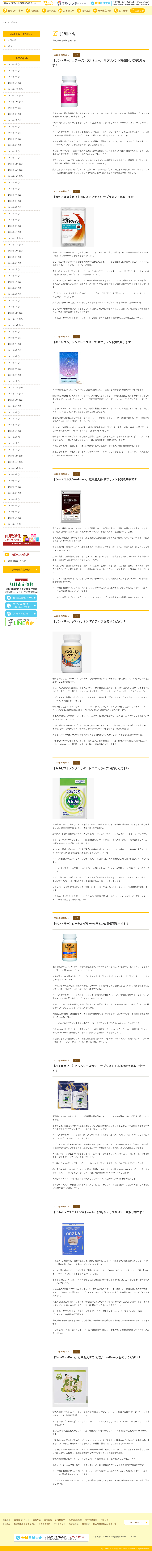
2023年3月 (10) (15, 294)
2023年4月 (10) (15, 288)
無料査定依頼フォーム (23, 597)
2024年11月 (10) (15, 170)
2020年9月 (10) (15, 474)
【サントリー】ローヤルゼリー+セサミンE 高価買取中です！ (91, 923)
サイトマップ (59, 1524)
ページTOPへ (136, 1522)
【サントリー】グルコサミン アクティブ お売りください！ (89, 621)
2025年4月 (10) (15, 139)
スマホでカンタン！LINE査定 (21, 622)
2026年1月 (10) (15, 83)
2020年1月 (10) (15, 518)
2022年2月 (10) (15, 375)
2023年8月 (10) (15, 263)
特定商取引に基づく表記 (24, 1524)
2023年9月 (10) (15, 257)
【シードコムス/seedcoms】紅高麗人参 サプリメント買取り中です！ (96, 479)
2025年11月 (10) (15, 95)
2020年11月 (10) (15, 462)
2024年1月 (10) (15, 232)
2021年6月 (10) (15, 425)
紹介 (10, 46)
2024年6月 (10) (15, 201)
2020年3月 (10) (15, 505)
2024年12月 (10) (15, 164)
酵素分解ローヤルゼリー (19, 561)
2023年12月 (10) (15, 238)
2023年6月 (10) (15, 275)
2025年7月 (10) (15, 120)
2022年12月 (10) (15, 313)
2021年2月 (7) (14, 443)
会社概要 (7, 1524)
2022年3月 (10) (15, 369)
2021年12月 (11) (15, 387)
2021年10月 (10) (15, 400)
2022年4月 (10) (15, 362)
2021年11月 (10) (15, 394)
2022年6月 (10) (15, 350)
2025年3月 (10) (15, 145)
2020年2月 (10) (15, 512)
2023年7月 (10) (15, 269)
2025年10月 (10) (15, 102)
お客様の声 (60, 1520)
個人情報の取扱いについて (104, 1524)
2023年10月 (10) (15, 251)
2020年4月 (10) (15, 499)
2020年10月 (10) (15, 468)
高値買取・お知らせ (21, 34)
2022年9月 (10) (15, 331)
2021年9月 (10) (15, 406)
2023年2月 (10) (15, 300)
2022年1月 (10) (15, 381)
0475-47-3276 (20, 613)
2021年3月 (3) (14, 437)
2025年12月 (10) (15, 89)
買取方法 (37, 1520)
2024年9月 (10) (15, 182)
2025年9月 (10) (15, 108)
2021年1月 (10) (15, 449)
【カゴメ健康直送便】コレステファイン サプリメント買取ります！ (94, 196)
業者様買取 (73, 1524)
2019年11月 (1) (15, 524)
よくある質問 (44, 1524)
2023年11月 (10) (15, 244)
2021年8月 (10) (15, 412)
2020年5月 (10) (15, 493)
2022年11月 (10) (15, 319)
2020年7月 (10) (15, 487)
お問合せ (86, 1524)
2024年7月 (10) (15, 195)
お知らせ (12, 40)
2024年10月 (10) (15, 176)
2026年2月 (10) (15, 77)
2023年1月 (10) (15, 307)
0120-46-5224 (22, 605)
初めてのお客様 (75, 1520)
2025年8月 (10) (15, 114)
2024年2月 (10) (15, 226)
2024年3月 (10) (15, 220)
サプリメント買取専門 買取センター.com (121, 1548)
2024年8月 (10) (15, 189)
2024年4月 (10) (15, 213)
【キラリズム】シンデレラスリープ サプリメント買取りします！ (93, 342)
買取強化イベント (21, 1520)
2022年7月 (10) (15, 344)
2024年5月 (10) (15, 207)
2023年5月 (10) (15, 282)
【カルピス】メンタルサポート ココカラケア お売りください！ (92, 768)
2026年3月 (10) (15, 70)
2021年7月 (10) (15, 418)
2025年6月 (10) (15, 126)
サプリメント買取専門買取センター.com (64, 3)
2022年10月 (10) (15, 325)
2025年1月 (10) (15, 157)
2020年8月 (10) (15, 481)
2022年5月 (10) (15, 356)
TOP (4, 22)
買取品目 (7, 1520)
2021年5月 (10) (15, 431)
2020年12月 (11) (15, 456)
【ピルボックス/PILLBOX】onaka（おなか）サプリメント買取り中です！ (99, 1212)
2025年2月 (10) (15, 151)
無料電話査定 (120, 3)
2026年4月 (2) (14, 64)
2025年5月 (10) (15, 133)
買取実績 (48, 1520)
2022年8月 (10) (15, 338)
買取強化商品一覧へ (21, 569)
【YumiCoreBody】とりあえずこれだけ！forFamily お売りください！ (97, 1357)
